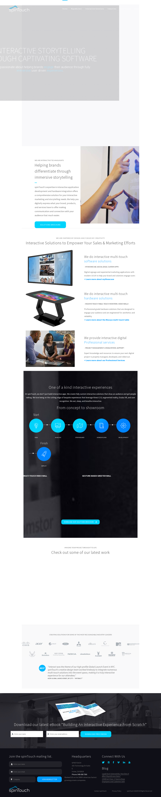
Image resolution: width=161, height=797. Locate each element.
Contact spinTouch (100, 791)
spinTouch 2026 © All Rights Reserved (139, 791)
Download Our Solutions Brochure (80, 522)
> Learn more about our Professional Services (104, 360)
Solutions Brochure (50, 225)
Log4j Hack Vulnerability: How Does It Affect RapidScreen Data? (115, 775)
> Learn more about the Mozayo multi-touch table (106, 320)
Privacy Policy (116, 791)
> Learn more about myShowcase (99, 279)
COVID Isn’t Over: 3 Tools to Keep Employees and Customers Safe (113, 780)
